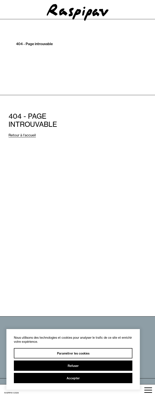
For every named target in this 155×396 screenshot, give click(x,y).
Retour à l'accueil (22, 135)
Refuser (73, 366)
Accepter (73, 378)
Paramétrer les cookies (73, 353)
